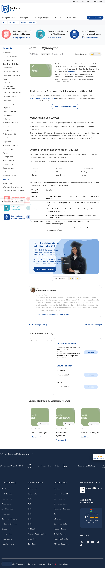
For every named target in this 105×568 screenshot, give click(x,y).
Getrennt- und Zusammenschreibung (10, 88)
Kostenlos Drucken (61, 539)
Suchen (75, 1)
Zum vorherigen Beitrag (39, 325)
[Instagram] (87, 542)
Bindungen (24, 18)
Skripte (30, 499)
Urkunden (32, 539)
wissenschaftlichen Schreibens (42, 98)
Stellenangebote (60, 524)
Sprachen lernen (8, 168)
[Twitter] (97, 542)
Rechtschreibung (9, 149)
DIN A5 (30, 519)
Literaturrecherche (9, 111)
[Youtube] (92, 542)
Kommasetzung (8, 104)
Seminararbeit (8, 164)
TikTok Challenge (60, 534)
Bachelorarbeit (8, 60)
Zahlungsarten (59, 499)
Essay (5, 79)
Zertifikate (32, 544)
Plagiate (5, 126)
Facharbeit (6, 83)
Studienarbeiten (9, 483)
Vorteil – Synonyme (90, 432)
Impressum (41, 564)
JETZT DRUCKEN (95, 17)
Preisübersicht (33, 489)
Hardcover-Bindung (9, 519)
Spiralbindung (7, 534)
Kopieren (91, 352)
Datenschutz (32, 564)
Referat (5, 153)
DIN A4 (30, 514)
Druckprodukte (7, 18)
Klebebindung (7, 529)
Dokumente (32, 494)
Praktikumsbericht (9, 134)
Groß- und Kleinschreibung (12, 92)
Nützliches (57, 18)
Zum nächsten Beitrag (92, 325)
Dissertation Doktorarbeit (12, 75)
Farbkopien (32, 529)
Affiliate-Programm (61, 544)
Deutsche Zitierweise (10, 71)
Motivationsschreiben (10, 123)
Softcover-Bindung (9, 524)
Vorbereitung (7, 183)
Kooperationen (60, 529)
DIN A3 (30, 509)
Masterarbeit (7, 115)
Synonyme (6, 179)
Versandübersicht (61, 494)
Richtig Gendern (8, 157)
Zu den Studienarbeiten (45, 269)
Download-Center (61, 504)
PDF (29, 504)
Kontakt (87, 1)
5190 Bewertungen (91, 520)
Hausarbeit (7, 100)
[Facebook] (82, 542)
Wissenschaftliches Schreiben (13, 191)
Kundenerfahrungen (62, 509)
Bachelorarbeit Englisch (11, 64)
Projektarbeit (7, 141)
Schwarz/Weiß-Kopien (37, 534)
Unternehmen (60, 483)
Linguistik (6, 107)
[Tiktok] (81, 545)
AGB (13, 564)
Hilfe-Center (98, 1)
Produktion (7, 138)
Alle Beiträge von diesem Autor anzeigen (54, 314)
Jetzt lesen (34, 437)
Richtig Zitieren (8, 160)
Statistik (6, 172)
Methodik (6, 119)
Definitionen (7, 68)
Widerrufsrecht (21, 564)
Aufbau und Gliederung (11, 56)
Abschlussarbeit (8, 509)
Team (56, 514)
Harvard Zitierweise (10, 96)
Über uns (57, 519)
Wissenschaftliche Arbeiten (12, 187)
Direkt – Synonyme (39, 432)
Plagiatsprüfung (40, 18)
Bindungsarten (7, 539)
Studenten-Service (9, 175)
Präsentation (7, 130)
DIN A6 (30, 524)
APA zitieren (7, 53)
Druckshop (6, 489)
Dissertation (6, 504)
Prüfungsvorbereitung (10, 145)
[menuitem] (6, 564)
